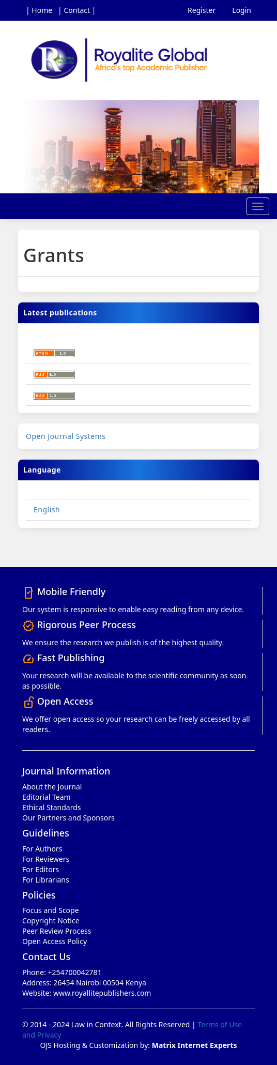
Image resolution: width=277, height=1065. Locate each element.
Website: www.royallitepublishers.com (86, 993)
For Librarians (45, 880)
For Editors (40, 869)
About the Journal (52, 787)
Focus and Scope (50, 910)
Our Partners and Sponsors (68, 818)
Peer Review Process (56, 931)
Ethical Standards (51, 807)
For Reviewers (45, 859)
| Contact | (77, 10)
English (47, 509)
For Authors (42, 849)
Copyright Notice (51, 920)
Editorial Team (46, 797)
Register (202, 10)
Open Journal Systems (66, 436)
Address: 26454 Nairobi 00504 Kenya (84, 982)
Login (241, 10)
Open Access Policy (54, 941)
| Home (39, 10)
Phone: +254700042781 (62, 972)
